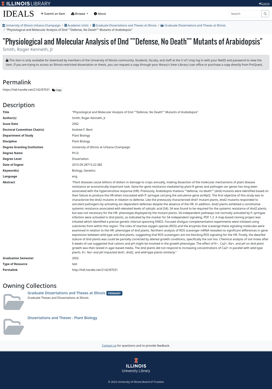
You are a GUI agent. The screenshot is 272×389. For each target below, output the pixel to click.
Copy (56, 90)
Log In (264, 3)
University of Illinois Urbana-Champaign (31, 25)
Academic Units (77, 25)
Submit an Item (53, 14)
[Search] (245, 13)
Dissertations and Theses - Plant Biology (62, 317)
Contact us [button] (109, 346)
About (100, 14)
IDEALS (18, 13)
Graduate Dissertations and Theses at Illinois (125, 25)
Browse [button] (78, 14)
